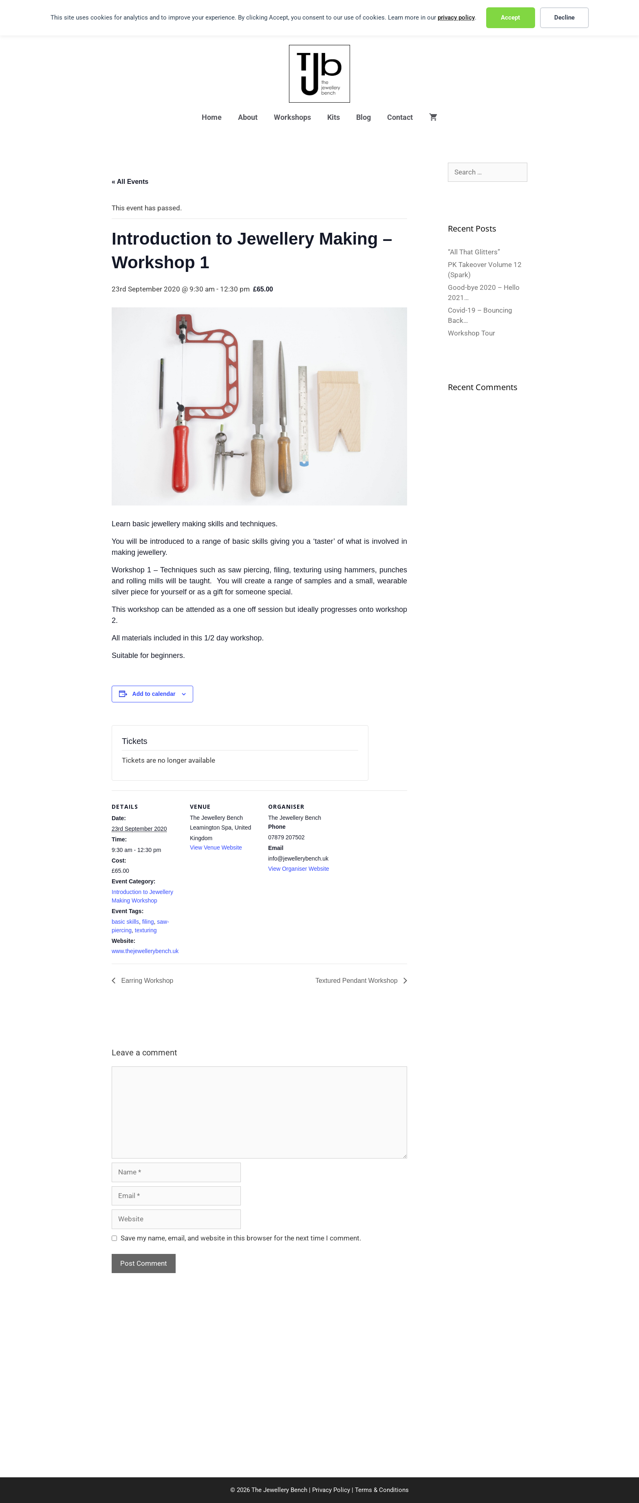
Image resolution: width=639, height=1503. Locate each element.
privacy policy (456, 17)
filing (148, 921)
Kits (333, 117)
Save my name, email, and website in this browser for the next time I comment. (241, 1238)
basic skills (125, 921)
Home (212, 117)
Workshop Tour (471, 333)
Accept (510, 17)
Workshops (292, 117)
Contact (400, 117)
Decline (564, 17)
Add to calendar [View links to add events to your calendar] (154, 694)
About (248, 117)
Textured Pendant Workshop (357, 980)
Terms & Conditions (382, 1490)
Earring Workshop (146, 980)
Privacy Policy (331, 1490)
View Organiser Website (298, 868)
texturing (146, 930)
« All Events (130, 181)
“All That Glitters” (474, 252)
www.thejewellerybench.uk (145, 951)
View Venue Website (216, 847)
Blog (363, 117)
